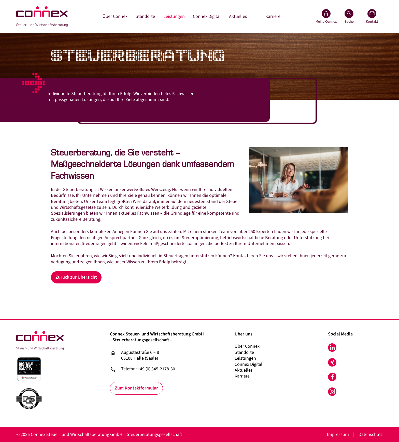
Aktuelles (238, 16)
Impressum (338, 434)
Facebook (332, 377)
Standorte (145, 16)
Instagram (332, 391)
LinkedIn (332, 347)
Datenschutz (371, 434)
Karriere (272, 16)
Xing (332, 362)
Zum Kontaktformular (136, 388)
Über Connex (115, 16)
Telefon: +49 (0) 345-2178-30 (148, 369)
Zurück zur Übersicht (76, 277)
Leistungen (174, 16)
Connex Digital (207, 16)
